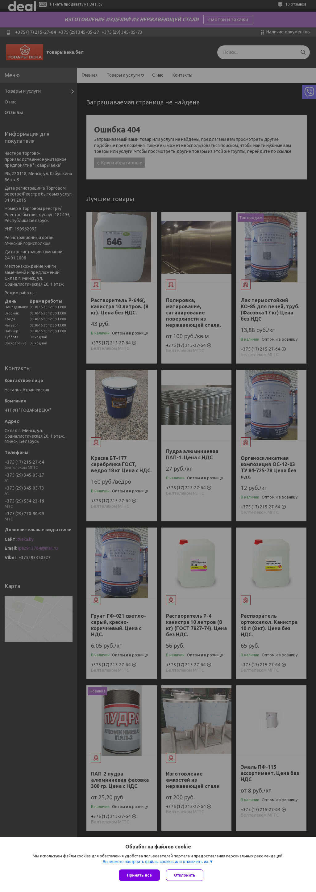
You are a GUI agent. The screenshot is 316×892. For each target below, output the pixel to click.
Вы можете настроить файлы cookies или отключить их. (155, 861)
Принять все (139, 875)
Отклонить (184, 875)
